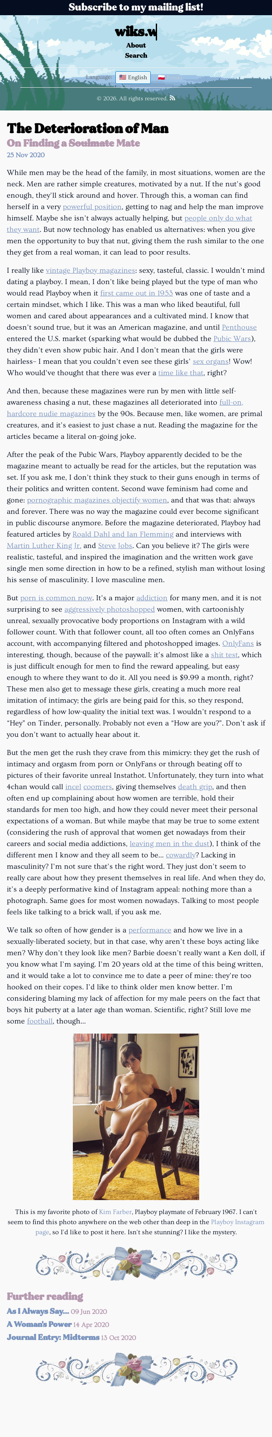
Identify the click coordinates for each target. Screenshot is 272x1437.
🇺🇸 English (133, 77)
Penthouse (239, 327)
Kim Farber (115, 1212)
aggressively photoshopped (109, 609)
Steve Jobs (115, 545)
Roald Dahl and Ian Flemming (122, 534)
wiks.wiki (146, 32)
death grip (195, 786)
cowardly (180, 855)
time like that (180, 372)
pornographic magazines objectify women (97, 500)
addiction (152, 598)
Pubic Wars (232, 338)
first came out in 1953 (136, 293)
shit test (224, 654)
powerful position (92, 206)
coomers (97, 786)
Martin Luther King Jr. (44, 545)
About (136, 45)
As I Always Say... (57, 1311)
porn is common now (56, 598)
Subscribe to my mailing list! (136, 7)
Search (136, 55)
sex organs (211, 361)
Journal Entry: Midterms (71, 1337)
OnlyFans (238, 643)
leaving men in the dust (169, 843)
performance (149, 930)
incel (73, 786)
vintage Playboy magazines (90, 270)
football (40, 1021)
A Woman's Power (58, 1324)
